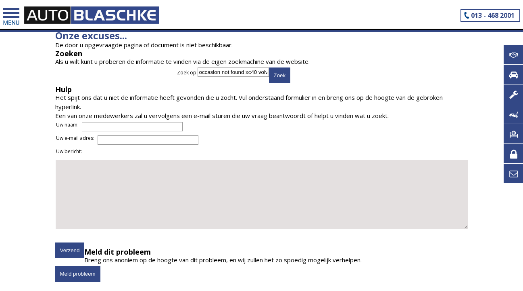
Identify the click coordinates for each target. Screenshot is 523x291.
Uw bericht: (69, 151)
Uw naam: (67, 124)
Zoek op (187, 72)
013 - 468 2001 (493, 15)
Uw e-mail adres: (75, 138)
